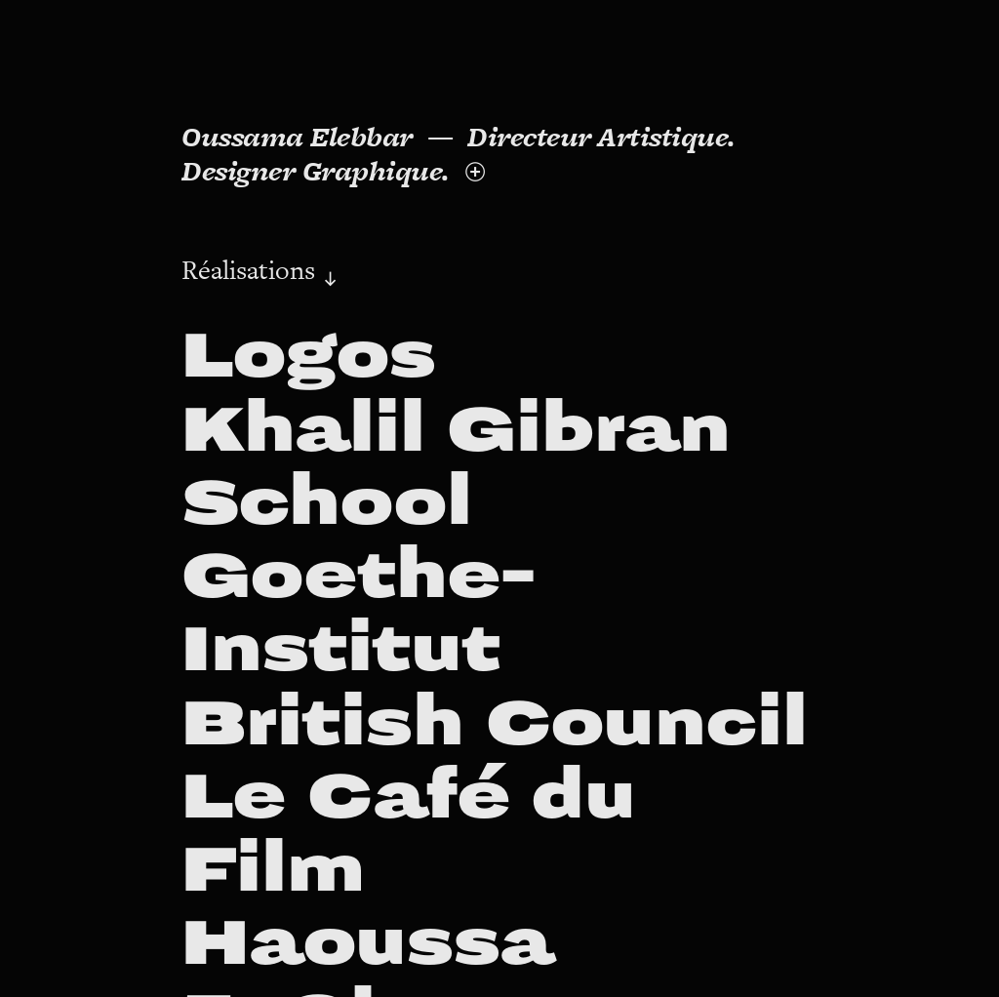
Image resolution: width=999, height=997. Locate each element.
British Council (494, 723)
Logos (308, 355)
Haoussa (367, 943)
